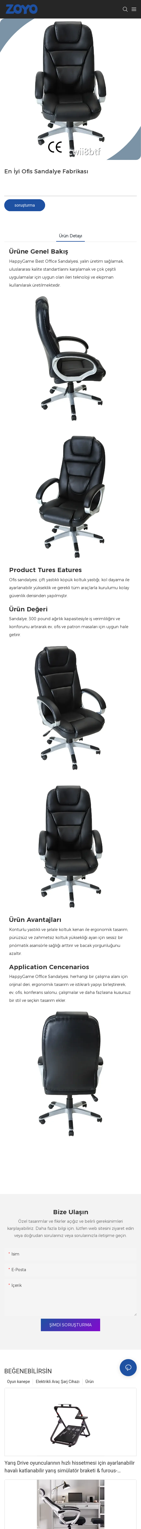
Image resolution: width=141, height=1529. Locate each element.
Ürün (89, 1381)
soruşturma (24, 205)
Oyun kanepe (18, 1381)
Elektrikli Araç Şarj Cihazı (57, 1381)
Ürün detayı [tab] (70, 236)
